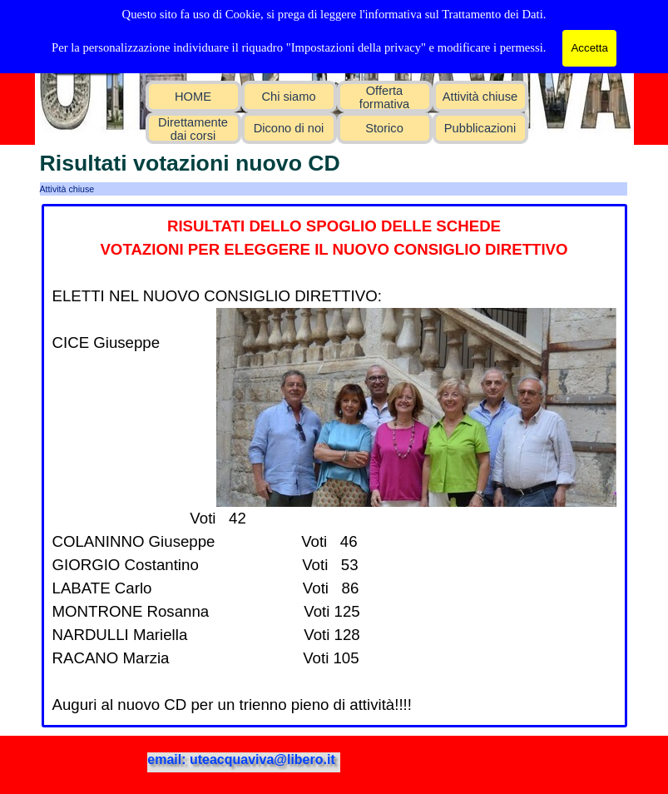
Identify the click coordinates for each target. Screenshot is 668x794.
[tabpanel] (334, 466)
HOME (193, 96)
